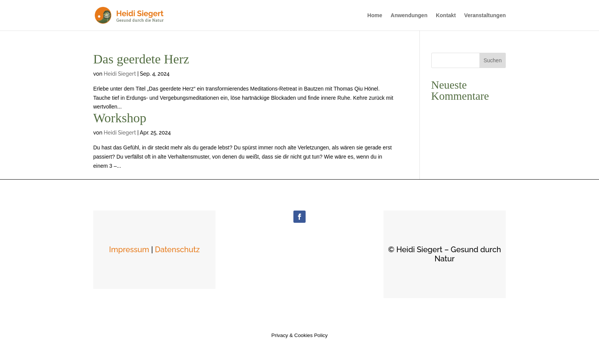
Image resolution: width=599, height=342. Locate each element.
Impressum (129, 249)
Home (374, 15)
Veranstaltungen (485, 15)
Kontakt (446, 15)
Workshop (119, 118)
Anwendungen (409, 15)
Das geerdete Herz (141, 59)
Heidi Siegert (120, 74)
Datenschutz (177, 249)
